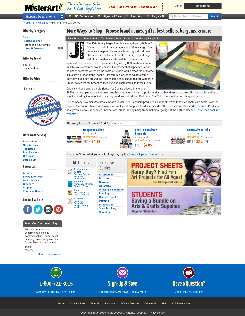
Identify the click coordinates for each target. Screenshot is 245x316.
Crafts (77, 194)
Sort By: (105, 123)
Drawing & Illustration (112, 189)
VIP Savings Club (181, 303)
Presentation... (81, 178)
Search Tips (136, 154)
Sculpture (78, 192)
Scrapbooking (32, 40)
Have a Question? (189, 284)
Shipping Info (77, 303)
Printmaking (79, 203)
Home (61, 303)
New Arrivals (30, 145)
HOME (27, 22)
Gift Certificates (84, 16)
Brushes (89, 184)
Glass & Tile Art (108, 197)
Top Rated (29, 148)
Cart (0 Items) (202, 6)
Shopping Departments (40, 16)
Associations (31, 180)
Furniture (78, 176)
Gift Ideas (28, 156)
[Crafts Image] (70, 192)
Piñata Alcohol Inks (198, 130)
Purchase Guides (33, 191)
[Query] (188, 16)
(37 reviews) (154, 140)
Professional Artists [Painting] (81, 170)
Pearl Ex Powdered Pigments (146, 131)
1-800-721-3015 (56, 284)
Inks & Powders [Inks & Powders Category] (35, 48)
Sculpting (105, 212)
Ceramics (105, 185)
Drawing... (86, 194)
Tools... (77, 207)
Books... (87, 186)
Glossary (28, 184)
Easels (87, 192)
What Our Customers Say (41, 223)
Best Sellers (30, 141)
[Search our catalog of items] (214, 16)
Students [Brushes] (79, 181)
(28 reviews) (206, 137)
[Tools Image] (70, 201)
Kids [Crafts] (76, 190)
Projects (28, 187)
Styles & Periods (33, 176)
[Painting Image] (70, 171)
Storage (78, 186)
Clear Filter (42, 41)
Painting (78, 174)
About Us (95, 303)
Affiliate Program (130, 303)
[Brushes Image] (70, 184)
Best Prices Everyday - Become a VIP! (133, 7)
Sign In (178, 5)
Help (164, 303)
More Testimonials (49, 254)
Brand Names (40, 22)
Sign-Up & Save (112, 16)
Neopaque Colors (93, 130)
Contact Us (156, 154)
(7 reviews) (101, 137)
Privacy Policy (156, 312)
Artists (27, 173)
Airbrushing (106, 174)
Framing (104, 193)
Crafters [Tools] (78, 198)
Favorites (136, 16)
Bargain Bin (158, 16)
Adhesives (79, 184)
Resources (29, 166)
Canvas (86, 174)
